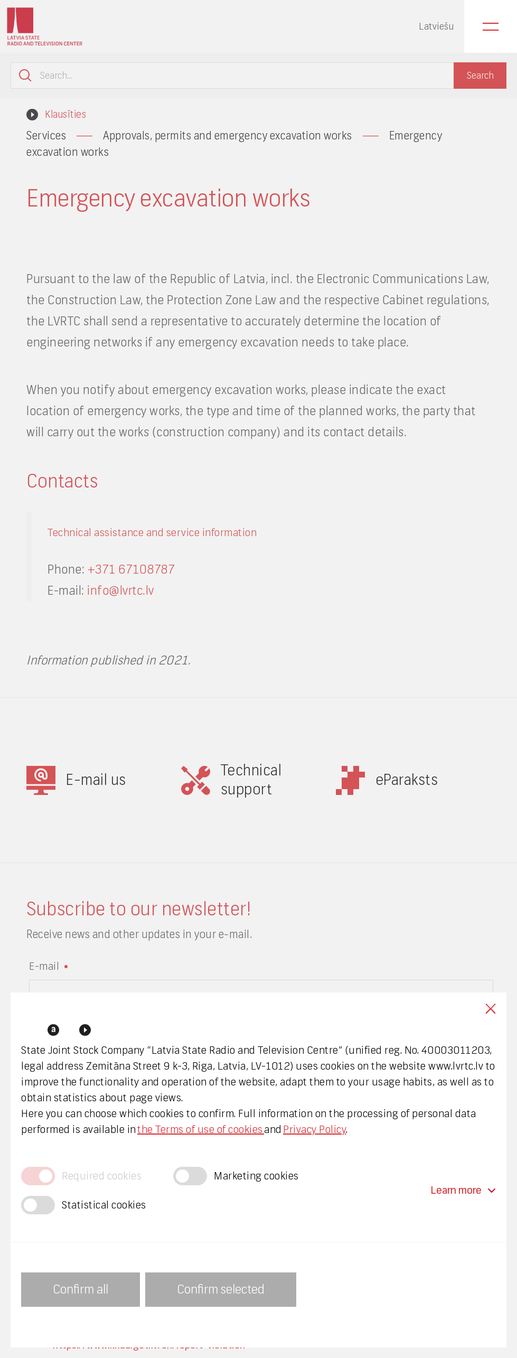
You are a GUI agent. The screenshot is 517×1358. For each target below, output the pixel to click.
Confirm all (80, 1289)
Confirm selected (220, 1289)
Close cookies (490, 1008)
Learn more (463, 1190)
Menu (490, 26)
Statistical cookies (104, 1205)
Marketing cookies (256, 1176)
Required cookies (102, 1176)
